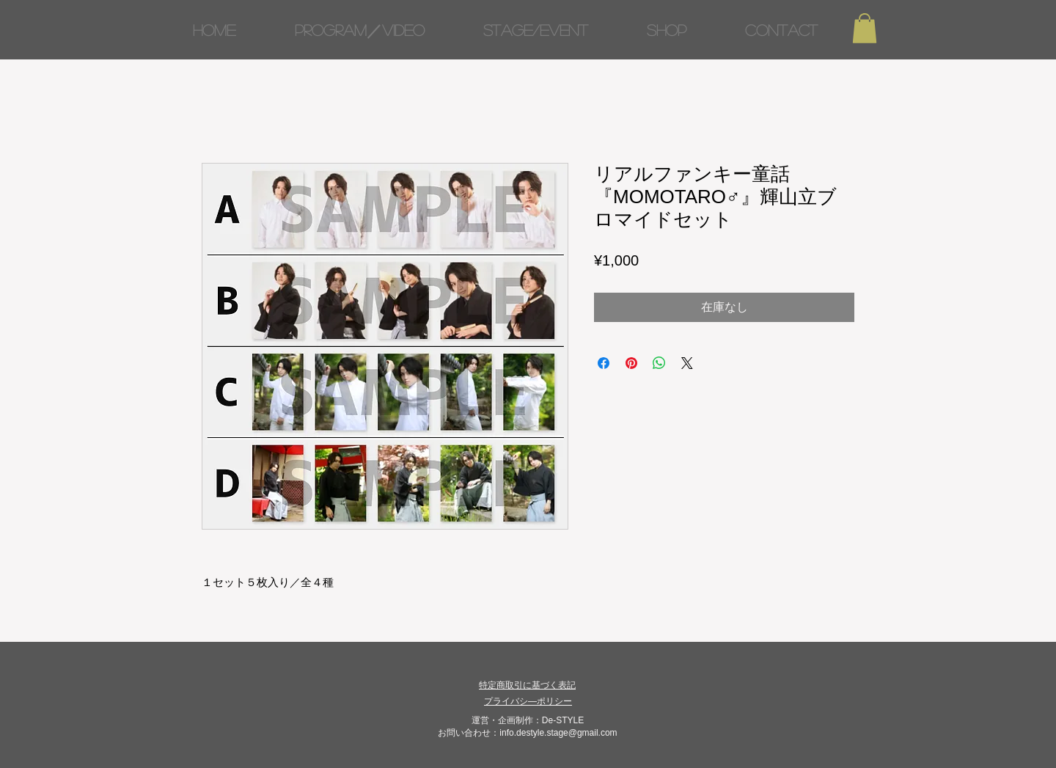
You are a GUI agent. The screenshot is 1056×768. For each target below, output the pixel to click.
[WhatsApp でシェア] (659, 363)
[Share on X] (687, 363)
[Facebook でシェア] (603, 363)
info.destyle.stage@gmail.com (558, 733)
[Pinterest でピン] (631, 363)
